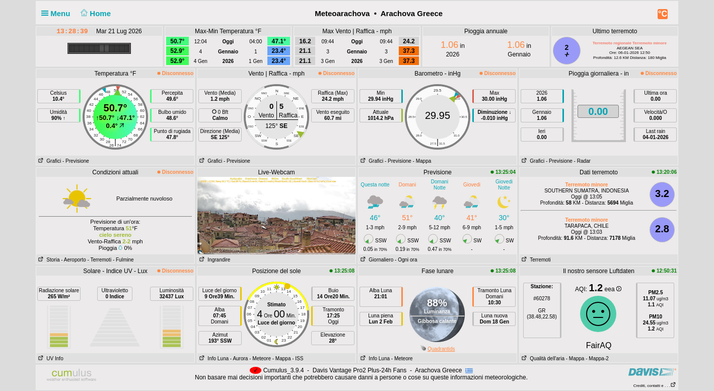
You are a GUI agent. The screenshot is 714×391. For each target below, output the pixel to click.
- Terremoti (100, 260)
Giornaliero (376, 260)
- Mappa (422, 161)
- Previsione (75, 161)
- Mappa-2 (596, 358)
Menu (58, 13)
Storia (47, 260)
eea (613, 289)
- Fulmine (123, 260)
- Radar (582, 161)
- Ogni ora (406, 260)
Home (95, 13)
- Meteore (260, 358)
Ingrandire (213, 260)
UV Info (49, 358)
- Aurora (239, 358)
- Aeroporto (73, 260)
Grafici (48, 161)
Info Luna (213, 358)
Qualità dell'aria (542, 358)
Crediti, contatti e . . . (654, 385)
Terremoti (535, 260)
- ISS (297, 358)
